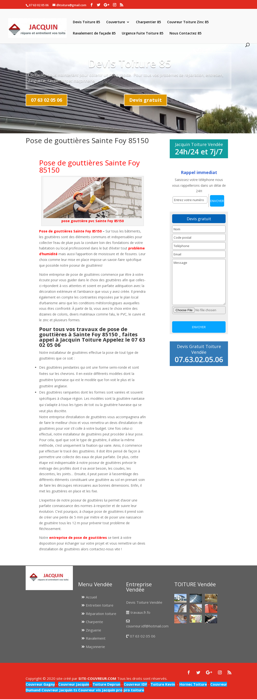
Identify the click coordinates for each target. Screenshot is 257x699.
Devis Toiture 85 (86, 22)
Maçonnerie (95, 646)
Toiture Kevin (163, 684)
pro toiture (133, 690)
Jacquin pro (112, 690)
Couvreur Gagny (40, 684)
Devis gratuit (145, 100)
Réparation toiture (101, 613)
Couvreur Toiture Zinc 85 (188, 22)
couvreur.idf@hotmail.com (147, 626)
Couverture (115, 22)
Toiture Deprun (106, 684)
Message (199, 282)
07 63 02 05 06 (46, 100)
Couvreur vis (89, 690)
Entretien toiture (99, 605)
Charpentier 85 (148, 22)
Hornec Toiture (193, 684)
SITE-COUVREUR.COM (97, 678)
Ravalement (95, 638)
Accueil (91, 597)
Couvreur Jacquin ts (59, 690)
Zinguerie (93, 630)
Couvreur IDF (135, 684)
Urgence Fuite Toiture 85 (142, 33)
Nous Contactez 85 (185, 33)
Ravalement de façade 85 (94, 33)
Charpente (94, 621)
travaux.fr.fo (140, 612)
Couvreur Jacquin (73, 684)
